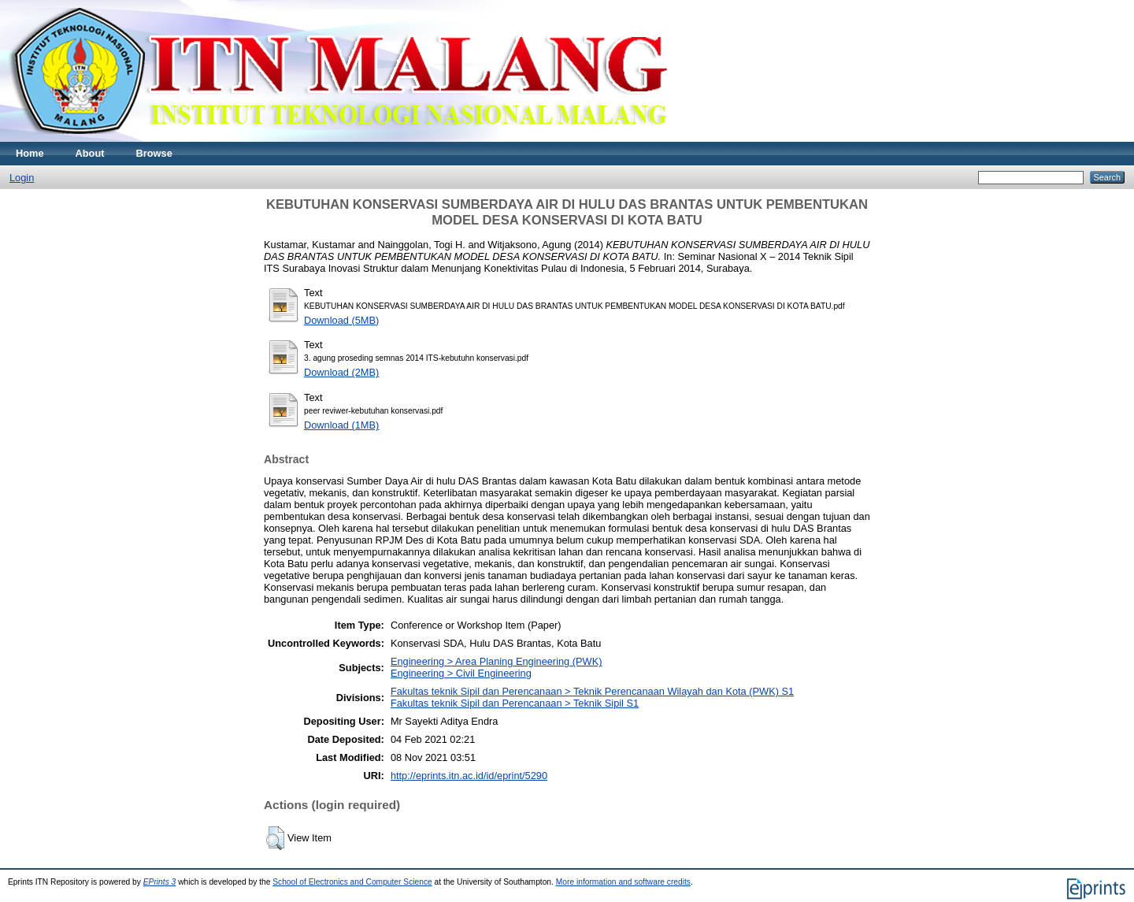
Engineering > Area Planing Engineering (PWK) (496, 661)
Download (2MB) (341, 372)
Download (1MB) (341, 425)
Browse (154, 153)
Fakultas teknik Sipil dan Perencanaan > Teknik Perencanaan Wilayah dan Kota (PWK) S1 (592, 691)
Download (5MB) (341, 320)
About (90, 153)
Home (30, 153)
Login (21, 178)
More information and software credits (623, 882)
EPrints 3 (159, 882)
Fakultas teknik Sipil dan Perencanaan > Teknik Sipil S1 (515, 703)
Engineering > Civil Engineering (461, 673)
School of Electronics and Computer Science (352, 882)
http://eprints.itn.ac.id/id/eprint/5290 (469, 775)
